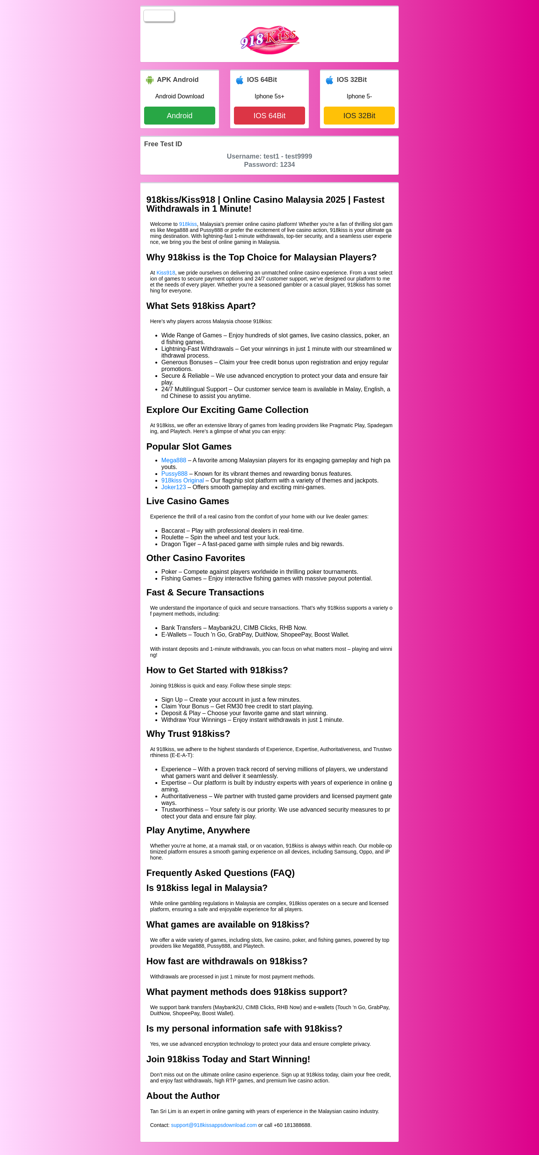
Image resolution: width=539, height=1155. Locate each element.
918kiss (188, 224)
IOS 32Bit (359, 115)
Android (180, 115)
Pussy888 (174, 474)
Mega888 (173, 460)
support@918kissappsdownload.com (214, 1125)
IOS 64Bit (269, 115)
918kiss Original (182, 480)
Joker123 (173, 487)
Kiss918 (165, 273)
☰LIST (158, 16)
